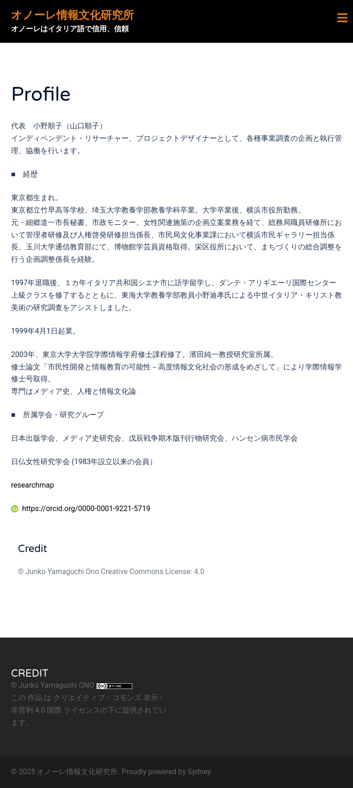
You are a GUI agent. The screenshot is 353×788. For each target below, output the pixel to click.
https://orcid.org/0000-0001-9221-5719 (80, 508)
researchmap (32, 485)
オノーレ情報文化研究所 (72, 15)
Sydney (199, 771)
